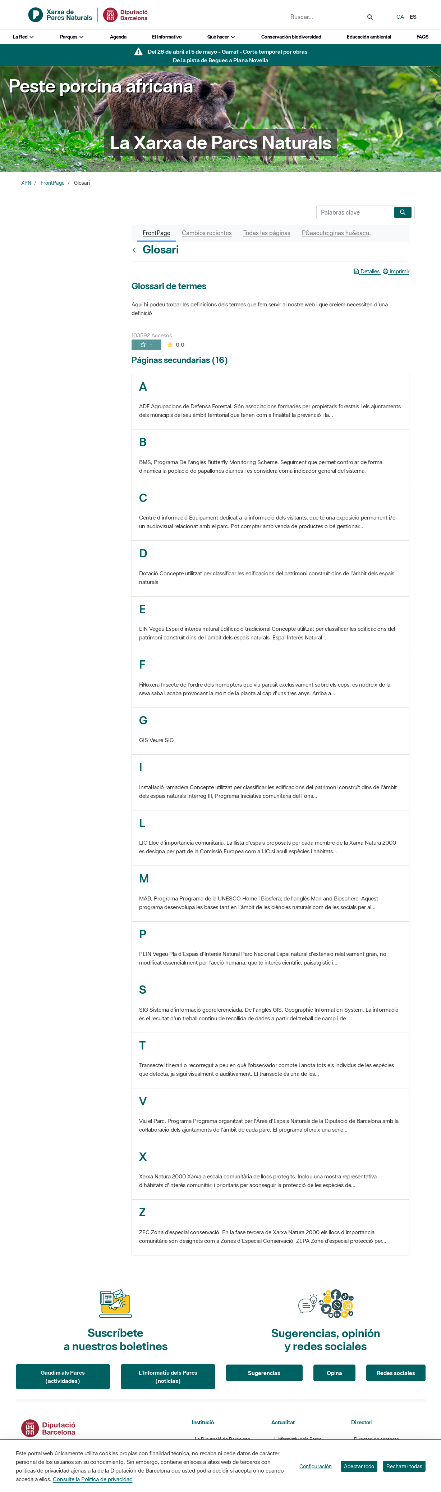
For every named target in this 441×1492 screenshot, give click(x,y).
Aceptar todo (359, 1466)
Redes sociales (396, 1372)
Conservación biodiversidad (291, 37)
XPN (26, 183)
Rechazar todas (404, 1466)
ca (400, 16)
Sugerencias (264, 1372)
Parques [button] (72, 37)
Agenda (118, 37)
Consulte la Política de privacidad (93, 1479)
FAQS (422, 37)
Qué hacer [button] (221, 37)
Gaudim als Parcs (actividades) (63, 1376)
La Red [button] (24, 37)
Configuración (315, 1466)
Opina (334, 1372)
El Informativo (167, 37)
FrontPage (53, 183)
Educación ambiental (369, 37)
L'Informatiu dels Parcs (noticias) (168, 1376)
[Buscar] (353, 212)
